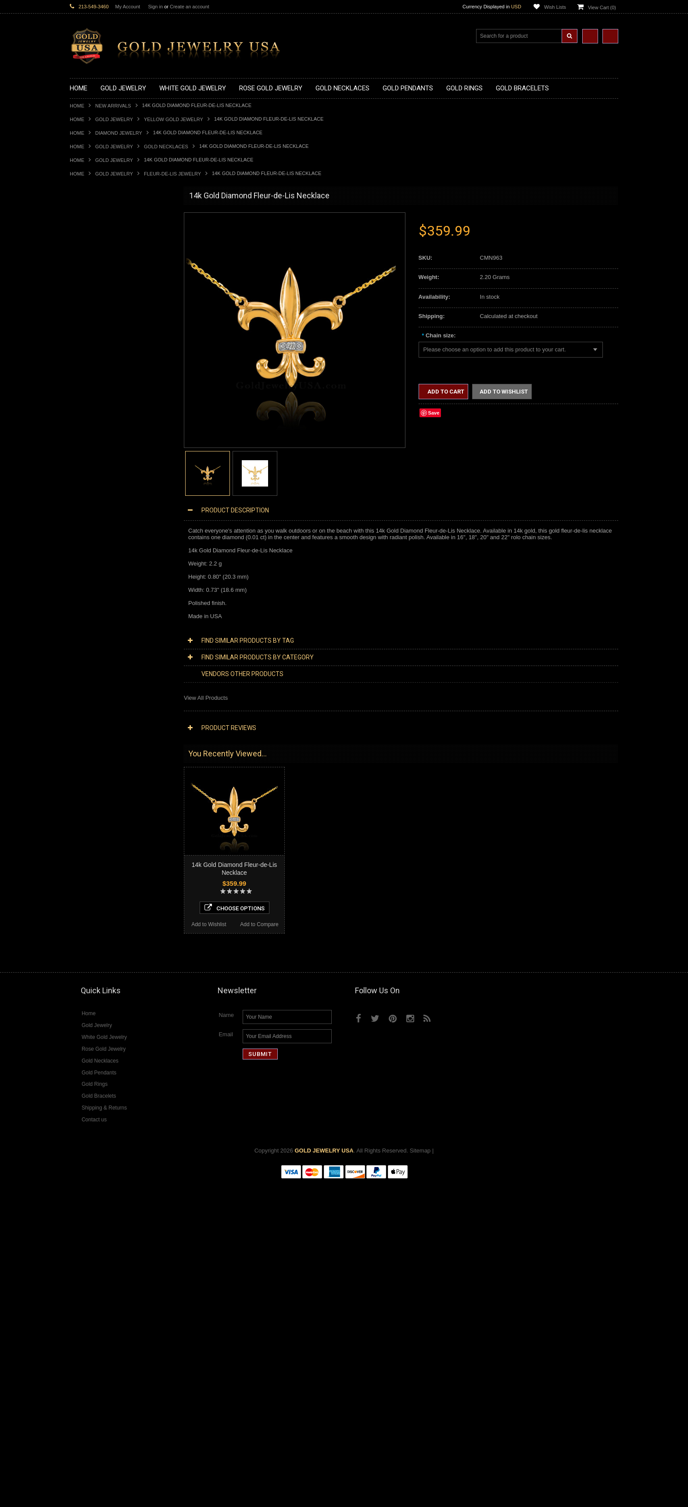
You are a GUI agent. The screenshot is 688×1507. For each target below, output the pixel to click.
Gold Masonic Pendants (100, 427)
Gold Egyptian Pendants (100, 434)
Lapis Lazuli (85, 1012)
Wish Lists (555, 7)
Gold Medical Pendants (99, 353)
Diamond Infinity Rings (98, 960)
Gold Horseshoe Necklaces (104, 264)
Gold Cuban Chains (94, 634)
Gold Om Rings (89, 560)
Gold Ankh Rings (91, 493)
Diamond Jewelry (118, 133)
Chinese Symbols (92, 730)
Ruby (76, 1027)
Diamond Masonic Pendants (105, 894)
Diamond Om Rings (94, 975)
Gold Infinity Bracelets (97, 619)
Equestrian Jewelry (94, 745)
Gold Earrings (87, 583)
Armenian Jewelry (92, 656)
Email (226, 1359)
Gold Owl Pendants (94, 442)
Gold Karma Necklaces (99, 286)
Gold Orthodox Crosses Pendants (112, 412)
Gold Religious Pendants (101, 375)
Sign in (155, 6)
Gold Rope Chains (93, 642)
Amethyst (81, 997)
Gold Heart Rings (92, 523)
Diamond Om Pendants (99, 901)
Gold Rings (84, 449)
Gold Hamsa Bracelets (98, 612)
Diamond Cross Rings (97, 930)
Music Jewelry (88, 783)
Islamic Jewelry (89, 708)
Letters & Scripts (90, 775)
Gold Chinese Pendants (100, 338)
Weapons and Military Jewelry (107, 738)
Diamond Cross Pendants (102, 879)
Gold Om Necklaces (95, 279)
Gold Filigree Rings (94, 464)
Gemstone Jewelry (93, 983)
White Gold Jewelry (94, 797)
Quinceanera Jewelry (96, 723)
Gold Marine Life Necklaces (105, 242)
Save (434, 412)
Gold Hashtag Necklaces (101, 249)
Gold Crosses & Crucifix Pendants (113, 390)
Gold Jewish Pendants (98, 404)
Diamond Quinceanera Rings (106, 938)
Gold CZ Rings (88, 456)
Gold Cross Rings (92, 516)
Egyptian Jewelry (91, 664)
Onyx (76, 1020)
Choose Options (121, 1228)
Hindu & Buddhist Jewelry (102, 701)
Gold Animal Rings (93, 479)
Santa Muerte (87, 671)
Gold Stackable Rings (97, 471)
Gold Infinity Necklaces (99, 271)
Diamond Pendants (94, 871)
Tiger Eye (82, 1042)
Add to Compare (146, 1245)
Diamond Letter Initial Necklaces (110, 849)
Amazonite (83, 990)
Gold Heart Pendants (96, 397)
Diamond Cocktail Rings (100, 945)
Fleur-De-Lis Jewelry (172, 173)
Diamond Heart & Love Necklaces (112, 842)
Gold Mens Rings (92, 545)
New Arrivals (113, 105)
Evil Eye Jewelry (90, 760)
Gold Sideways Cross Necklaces (111, 315)
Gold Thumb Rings (93, 568)
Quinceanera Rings (94, 486)
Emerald (80, 1005)
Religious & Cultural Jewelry (105, 649)
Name (226, 1339)
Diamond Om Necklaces (100, 864)
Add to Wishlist (95, 1245)
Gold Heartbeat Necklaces (103, 256)
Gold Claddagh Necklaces (103, 234)
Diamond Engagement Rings (106, 953)
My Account (127, 6)
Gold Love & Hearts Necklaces (108, 301)
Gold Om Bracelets (94, 597)
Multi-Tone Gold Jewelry (100, 812)
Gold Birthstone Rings (97, 501)
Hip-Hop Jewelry (90, 753)
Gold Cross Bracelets (97, 604)
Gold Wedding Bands (97, 575)
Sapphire (81, 1034)
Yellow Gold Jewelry (173, 119)
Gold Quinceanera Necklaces (107, 308)
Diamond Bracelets (94, 916)
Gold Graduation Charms (101, 345)
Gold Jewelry (114, 119)
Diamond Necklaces (95, 827)
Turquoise (82, 1049)
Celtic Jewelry (87, 679)
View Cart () (602, 7)
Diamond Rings (89, 923)
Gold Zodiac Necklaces (99, 323)
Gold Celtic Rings (92, 508)
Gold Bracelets (88, 590)
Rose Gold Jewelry (94, 805)
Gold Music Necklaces (98, 293)
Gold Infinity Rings (93, 530)
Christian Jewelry (91, 686)
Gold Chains (85, 627)
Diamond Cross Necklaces (103, 834)
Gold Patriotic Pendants (100, 368)
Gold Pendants (89, 330)
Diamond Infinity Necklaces (104, 856)
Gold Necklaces (166, 146)
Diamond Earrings (92, 909)
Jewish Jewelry (89, 716)
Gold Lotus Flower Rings (101, 538)
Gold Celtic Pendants (96, 382)
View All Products (206, 697)
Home (77, 105)
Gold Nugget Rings (94, 553)
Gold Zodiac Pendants (98, 360)
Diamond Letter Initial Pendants (109, 886)
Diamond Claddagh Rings (102, 968)
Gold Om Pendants (94, 419)
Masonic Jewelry (91, 694)
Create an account (189, 6)
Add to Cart (445, 391)
